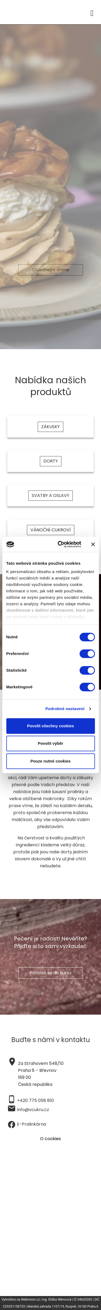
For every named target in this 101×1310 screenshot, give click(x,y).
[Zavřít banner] (93, 544)
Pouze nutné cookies (50, 761)
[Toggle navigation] (92, 12)
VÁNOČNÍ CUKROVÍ (50, 530)
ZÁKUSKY (50, 427)
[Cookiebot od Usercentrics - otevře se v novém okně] (60, 544)
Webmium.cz (30, 1299)
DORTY (50, 461)
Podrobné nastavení (64, 708)
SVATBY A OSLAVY (50, 495)
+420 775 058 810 (35, 1100)
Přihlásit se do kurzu (50, 973)
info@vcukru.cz (33, 1110)
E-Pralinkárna (31, 1124)
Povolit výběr (50, 743)
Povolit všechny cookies (50, 726)
